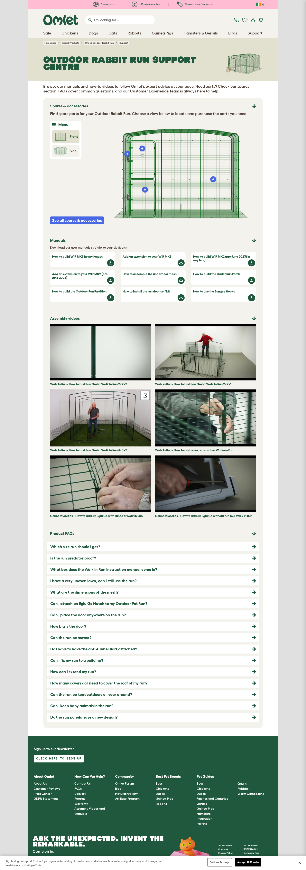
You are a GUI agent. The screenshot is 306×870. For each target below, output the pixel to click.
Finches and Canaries (212, 798)
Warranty (81, 803)
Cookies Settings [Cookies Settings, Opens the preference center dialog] (219, 862)
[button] (235, 776)
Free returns (104, 4)
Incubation (204, 818)
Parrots (202, 823)
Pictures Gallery (126, 793)
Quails (242, 783)
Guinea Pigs (164, 798)
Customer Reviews (47, 788)
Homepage (50, 43)
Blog (118, 788)
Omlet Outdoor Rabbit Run (99, 43)
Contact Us (82, 783)
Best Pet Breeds (168, 777)
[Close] (299, 862)
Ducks (160, 793)
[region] (153, 863)
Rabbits (161, 803)
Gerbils (202, 803)
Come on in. (43, 851)
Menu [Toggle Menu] (60, 124)
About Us (40, 783)
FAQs (78, 788)
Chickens (162, 788)
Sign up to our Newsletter (195, 4)
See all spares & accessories (77, 220)
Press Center (43, 793)
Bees (159, 783)
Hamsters (203, 813)
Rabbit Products (70, 43)
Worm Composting (250, 793)
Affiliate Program (127, 798)
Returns (79, 798)
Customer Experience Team (154, 91)
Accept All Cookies (248, 862)
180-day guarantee (146, 4)
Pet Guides (205, 777)
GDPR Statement (46, 798)
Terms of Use (225, 845)
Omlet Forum (124, 783)
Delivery (80, 793)
